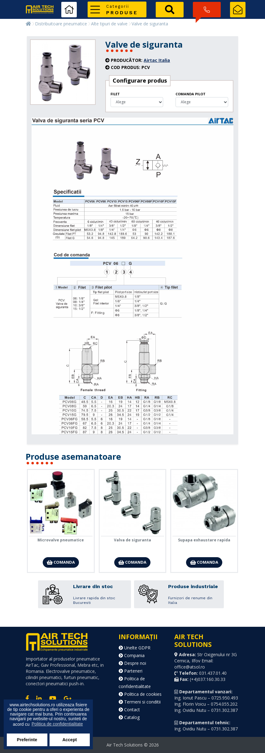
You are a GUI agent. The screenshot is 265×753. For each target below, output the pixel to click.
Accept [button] (69, 739)
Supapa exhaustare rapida (204, 540)
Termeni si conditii (140, 702)
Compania (132, 655)
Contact (129, 709)
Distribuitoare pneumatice (61, 24)
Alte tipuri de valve (109, 24)
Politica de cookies (140, 694)
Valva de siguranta (132, 540)
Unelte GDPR (134, 648)
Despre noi (132, 663)
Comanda (61, 562)
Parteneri (130, 671)
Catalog (129, 717)
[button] (117, 9)
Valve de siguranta (150, 24)
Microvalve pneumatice (60, 540)
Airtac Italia (157, 60)
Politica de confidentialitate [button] (57, 723)
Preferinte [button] (27, 739)
